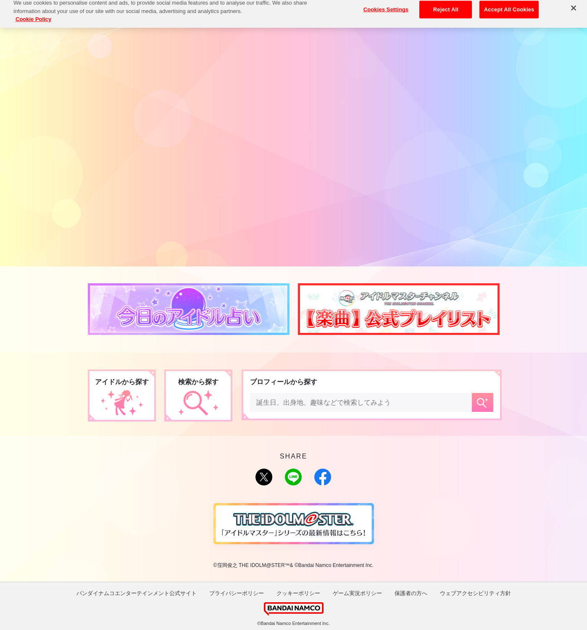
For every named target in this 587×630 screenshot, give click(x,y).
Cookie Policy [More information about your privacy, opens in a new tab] (33, 13)
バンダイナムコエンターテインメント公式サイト (136, 593)
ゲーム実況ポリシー (357, 593)
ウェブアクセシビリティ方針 (475, 593)
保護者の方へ (411, 593)
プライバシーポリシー (236, 593)
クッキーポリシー (298, 593)
